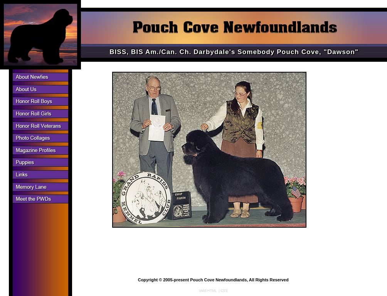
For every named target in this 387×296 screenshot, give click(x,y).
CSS (224, 291)
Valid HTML (208, 291)
